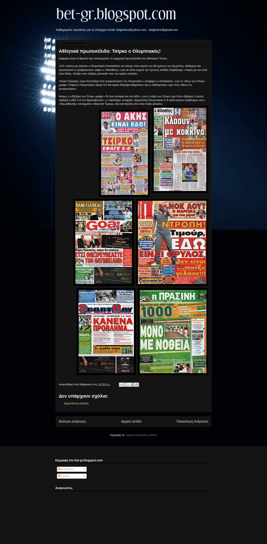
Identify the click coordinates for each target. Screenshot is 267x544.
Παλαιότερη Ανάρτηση (192, 421)
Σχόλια (63, 476)
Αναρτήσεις (66, 469)
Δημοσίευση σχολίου (76, 403)
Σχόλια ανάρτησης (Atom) (141, 435)
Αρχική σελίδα (131, 421)
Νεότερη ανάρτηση (72, 421)
